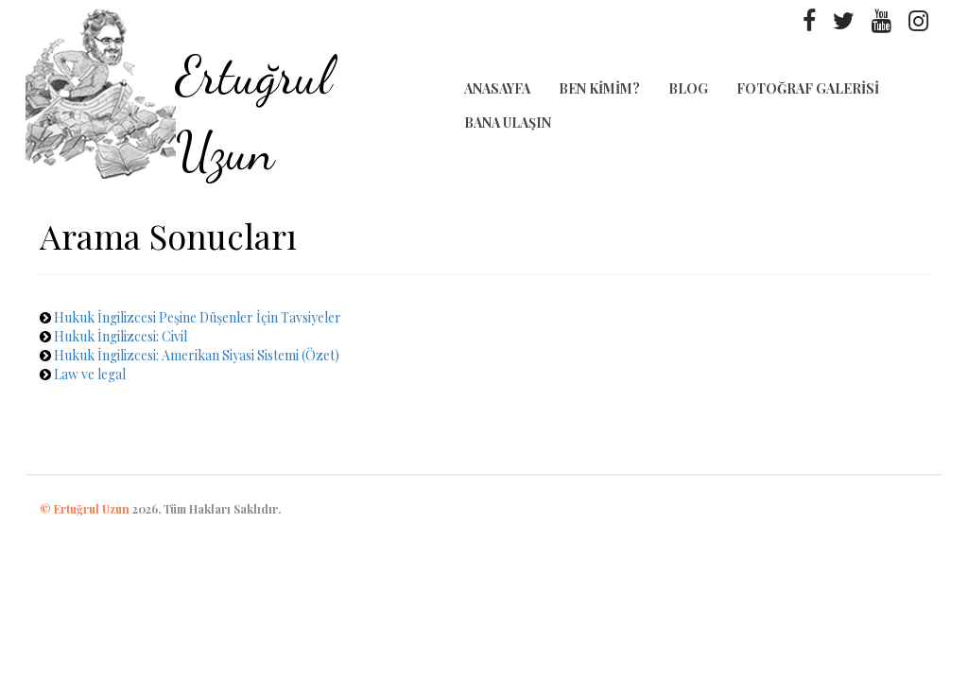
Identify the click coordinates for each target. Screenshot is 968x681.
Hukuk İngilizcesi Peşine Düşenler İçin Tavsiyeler (197, 317)
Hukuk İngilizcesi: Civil (120, 336)
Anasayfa (497, 88)
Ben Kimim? (599, 88)
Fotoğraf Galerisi (807, 88)
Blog (688, 88)
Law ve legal (90, 374)
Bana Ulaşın (507, 122)
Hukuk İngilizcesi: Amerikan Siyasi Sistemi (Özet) (196, 355)
